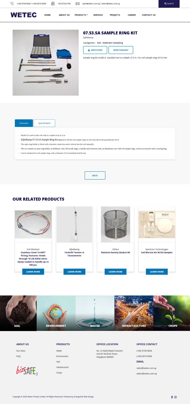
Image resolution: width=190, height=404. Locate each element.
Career (132, 14)
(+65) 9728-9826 (24, 3)
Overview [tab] (23, 123)
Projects (115, 14)
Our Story (20, 351)
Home (47, 14)
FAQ (18, 356)
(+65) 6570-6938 (39, 3)
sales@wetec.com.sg (91, 3)
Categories (88, 42)
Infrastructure (62, 367)
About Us (64, 14)
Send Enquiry (120, 50)
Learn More (33, 271)
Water (59, 351)
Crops (59, 373)
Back (95, 175)
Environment (62, 356)
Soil (99, 42)
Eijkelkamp (88, 37)
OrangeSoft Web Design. (84, 397)
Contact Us (149, 14)
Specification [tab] (44, 123)
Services (98, 14)
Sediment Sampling (113, 42)
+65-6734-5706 (64, 3)
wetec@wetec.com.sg (111, 3)
